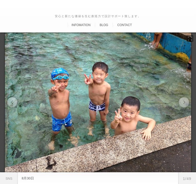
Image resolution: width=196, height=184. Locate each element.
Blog (104, 25)
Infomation (80, 25)
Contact (124, 25)
